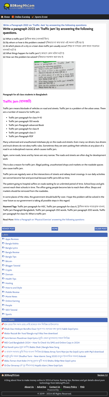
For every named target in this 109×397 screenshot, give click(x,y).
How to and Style (14, 287)
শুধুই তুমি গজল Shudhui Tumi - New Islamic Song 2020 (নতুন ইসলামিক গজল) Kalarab (45, 356)
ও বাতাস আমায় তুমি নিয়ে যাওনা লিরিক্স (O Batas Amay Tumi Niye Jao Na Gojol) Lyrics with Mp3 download (54, 351)
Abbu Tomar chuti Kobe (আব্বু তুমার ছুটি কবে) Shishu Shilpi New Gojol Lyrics (40, 360)
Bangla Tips (11, 256)
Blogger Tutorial (13, 265)
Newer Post (8, 228)
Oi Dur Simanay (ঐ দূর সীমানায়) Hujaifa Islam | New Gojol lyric (33, 365)
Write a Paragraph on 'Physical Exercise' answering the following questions (49, 219)
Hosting (9, 283)
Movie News (11, 296)
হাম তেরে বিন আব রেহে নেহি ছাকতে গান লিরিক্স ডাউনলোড (31, 324)
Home (55, 228)
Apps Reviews (12, 239)
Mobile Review (12, 292)
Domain (9, 274)
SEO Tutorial (11, 310)
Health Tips (11, 278)
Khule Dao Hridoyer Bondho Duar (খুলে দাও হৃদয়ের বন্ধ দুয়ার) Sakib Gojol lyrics (41, 329)
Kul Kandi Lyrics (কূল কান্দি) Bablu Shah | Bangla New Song (31, 347)
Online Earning (13, 301)
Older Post (101, 228)
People (9, 305)
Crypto (9, 270)
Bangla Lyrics (12, 248)
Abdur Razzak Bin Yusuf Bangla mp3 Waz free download (31, 333)
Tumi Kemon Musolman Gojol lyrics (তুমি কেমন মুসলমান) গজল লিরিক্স (37, 338)
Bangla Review (12, 252)
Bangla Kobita (12, 243)
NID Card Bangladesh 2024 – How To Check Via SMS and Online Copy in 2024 (41, 342)
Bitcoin (9, 261)
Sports (9, 314)
